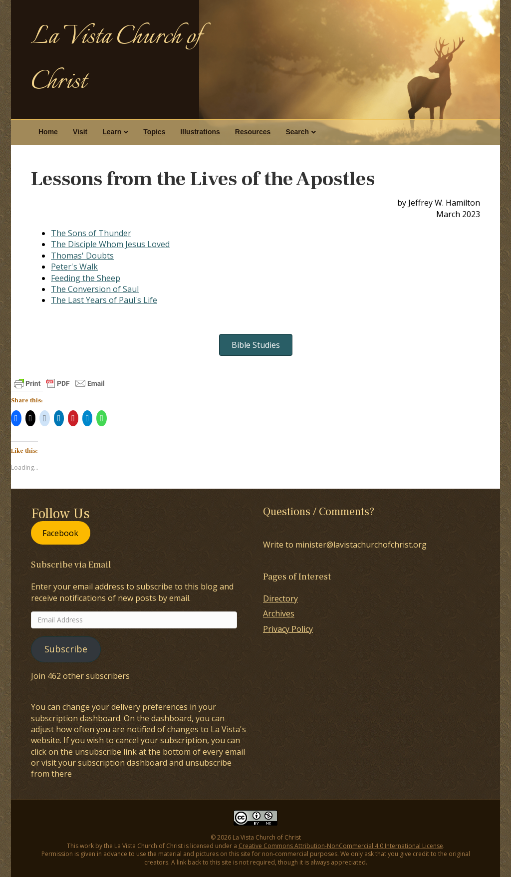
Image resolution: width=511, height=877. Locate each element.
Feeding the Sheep (85, 278)
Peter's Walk (74, 266)
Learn (111, 132)
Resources (253, 132)
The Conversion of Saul (95, 289)
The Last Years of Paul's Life (104, 299)
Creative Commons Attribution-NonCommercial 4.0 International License (341, 846)
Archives (278, 613)
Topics (154, 132)
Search (297, 132)
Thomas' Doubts (82, 255)
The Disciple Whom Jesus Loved (110, 244)
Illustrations (200, 132)
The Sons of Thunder (91, 233)
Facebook (60, 533)
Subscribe (65, 649)
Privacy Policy (288, 628)
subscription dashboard (75, 718)
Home (48, 132)
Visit (80, 132)
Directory (280, 598)
